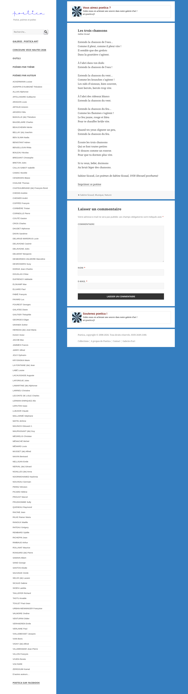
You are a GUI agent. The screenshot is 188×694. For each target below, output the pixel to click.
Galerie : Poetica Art (25, 41)
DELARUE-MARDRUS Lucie (26, 238)
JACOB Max (18, 340)
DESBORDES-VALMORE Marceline (29, 259)
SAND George (19, 563)
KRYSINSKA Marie (21, 360)
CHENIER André (20, 198)
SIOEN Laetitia (19, 588)
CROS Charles (19, 223)
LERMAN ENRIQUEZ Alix (24, 401)
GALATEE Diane (20, 309)
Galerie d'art (129, 341)
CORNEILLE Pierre (21, 213)
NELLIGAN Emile (20, 461)
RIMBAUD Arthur (20, 542)
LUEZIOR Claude (20, 411)
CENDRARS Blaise (21, 178)
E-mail (82, 281)
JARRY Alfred (19, 350)
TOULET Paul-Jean (21, 603)
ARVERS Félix (19, 112)
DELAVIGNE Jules (21, 249)
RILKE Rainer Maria (22, 517)
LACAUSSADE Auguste (23, 375)
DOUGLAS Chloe (20, 274)
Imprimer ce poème (89, 184)
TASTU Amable (20, 598)
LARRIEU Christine (21, 390)
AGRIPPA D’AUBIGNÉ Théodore (27, 87)
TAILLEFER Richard (22, 593)
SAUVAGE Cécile (20, 573)
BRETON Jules (19, 163)
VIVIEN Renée (19, 659)
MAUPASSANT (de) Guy (24, 431)
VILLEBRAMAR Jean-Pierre (25, 649)
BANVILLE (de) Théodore (24, 117)
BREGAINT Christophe (23, 158)
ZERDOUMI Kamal (21, 669)
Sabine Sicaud (87, 194)
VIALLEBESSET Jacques (24, 634)
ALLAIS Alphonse (20, 92)
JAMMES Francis (20, 345)
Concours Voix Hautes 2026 (29, 49)
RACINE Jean (19, 512)
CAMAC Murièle (20, 173)
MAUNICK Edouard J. (22, 426)
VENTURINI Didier (21, 618)
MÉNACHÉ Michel (21, 441)
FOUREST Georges (22, 304)
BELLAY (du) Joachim (22, 132)
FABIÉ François (20, 294)
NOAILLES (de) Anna (22, 471)
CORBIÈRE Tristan (21, 208)
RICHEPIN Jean (20, 537)
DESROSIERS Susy (22, 264)
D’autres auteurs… (21, 674)
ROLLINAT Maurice (21, 547)
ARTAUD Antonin (20, 107)
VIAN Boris (18, 639)
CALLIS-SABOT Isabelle (24, 168)
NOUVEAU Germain (22, 482)
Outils (17, 58)
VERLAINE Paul (20, 629)
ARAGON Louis (20, 102)
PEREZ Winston (20, 487)
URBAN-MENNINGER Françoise (27, 608)
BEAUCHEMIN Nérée (22, 127)
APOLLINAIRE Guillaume (24, 97)
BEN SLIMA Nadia (21, 137)
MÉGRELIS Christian (22, 436)
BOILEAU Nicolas (21, 152)
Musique (99, 194)
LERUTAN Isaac (20, 406)
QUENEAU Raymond (22, 507)
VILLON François (20, 654)
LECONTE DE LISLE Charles (26, 396)
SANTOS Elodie (20, 568)
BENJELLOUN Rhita (22, 147)
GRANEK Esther (20, 325)
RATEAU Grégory (21, 527)
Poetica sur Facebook (26, 682)
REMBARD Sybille (21, 532)
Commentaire (86, 224)
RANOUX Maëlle (20, 522)
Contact (116, 341)
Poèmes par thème (24, 67)
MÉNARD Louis (20, 446)
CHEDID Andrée (20, 193)
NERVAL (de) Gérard (22, 466)
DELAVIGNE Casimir (22, 244)
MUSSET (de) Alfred (22, 451)
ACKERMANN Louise (22, 82)
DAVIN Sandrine (20, 234)
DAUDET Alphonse (21, 228)
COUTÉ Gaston (20, 218)
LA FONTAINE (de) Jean (24, 365)
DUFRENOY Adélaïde (23, 279)
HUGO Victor (18, 335)
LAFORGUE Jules (21, 380)
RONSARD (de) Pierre (23, 553)
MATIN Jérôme (19, 421)
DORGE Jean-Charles (23, 269)
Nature (108, 194)
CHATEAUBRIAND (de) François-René (30, 188)
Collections (83, 341)
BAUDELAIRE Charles (23, 122)
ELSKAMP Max (20, 284)
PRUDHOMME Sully (22, 502)
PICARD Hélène (20, 492)
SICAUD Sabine (20, 583)
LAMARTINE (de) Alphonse (25, 385)
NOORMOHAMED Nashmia (25, 477)
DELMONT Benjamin (22, 254)
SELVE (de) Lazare (21, 578)
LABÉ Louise (18, 370)
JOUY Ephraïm (19, 355)
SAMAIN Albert (19, 558)
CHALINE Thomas (21, 183)
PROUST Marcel (20, 497)
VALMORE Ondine (21, 613)
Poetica (81, 334)
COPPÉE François (21, 203)
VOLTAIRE (17, 664)
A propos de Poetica (101, 341)
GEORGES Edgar (21, 320)
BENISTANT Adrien (21, 142)
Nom (81, 267)
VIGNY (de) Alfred (21, 644)
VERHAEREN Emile (22, 623)
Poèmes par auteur (24, 75)
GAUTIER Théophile (22, 314)
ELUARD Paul (19, 289)
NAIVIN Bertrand (20, 456)
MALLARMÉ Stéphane (23, 416)
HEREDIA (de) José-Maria (24, 330)
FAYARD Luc (18, 299)
